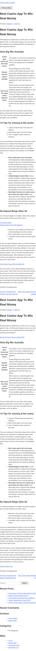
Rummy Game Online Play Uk (18, 596)
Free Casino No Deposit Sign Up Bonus (21, 598)
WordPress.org (13, 647)
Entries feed (12, 643)
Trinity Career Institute (7, 3)
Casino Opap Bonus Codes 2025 (19, 600)
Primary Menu (6, 8)
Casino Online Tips (6, 566)
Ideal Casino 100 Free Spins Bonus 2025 (22, 593)
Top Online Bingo (6, 223)
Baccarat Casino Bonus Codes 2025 (12, 337)
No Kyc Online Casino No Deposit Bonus (22, 603)
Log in (10, 641)
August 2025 (12, 618)
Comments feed (13, 645)
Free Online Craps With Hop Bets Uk (12, 264)
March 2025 (12, 621)
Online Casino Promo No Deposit (11, 225)
